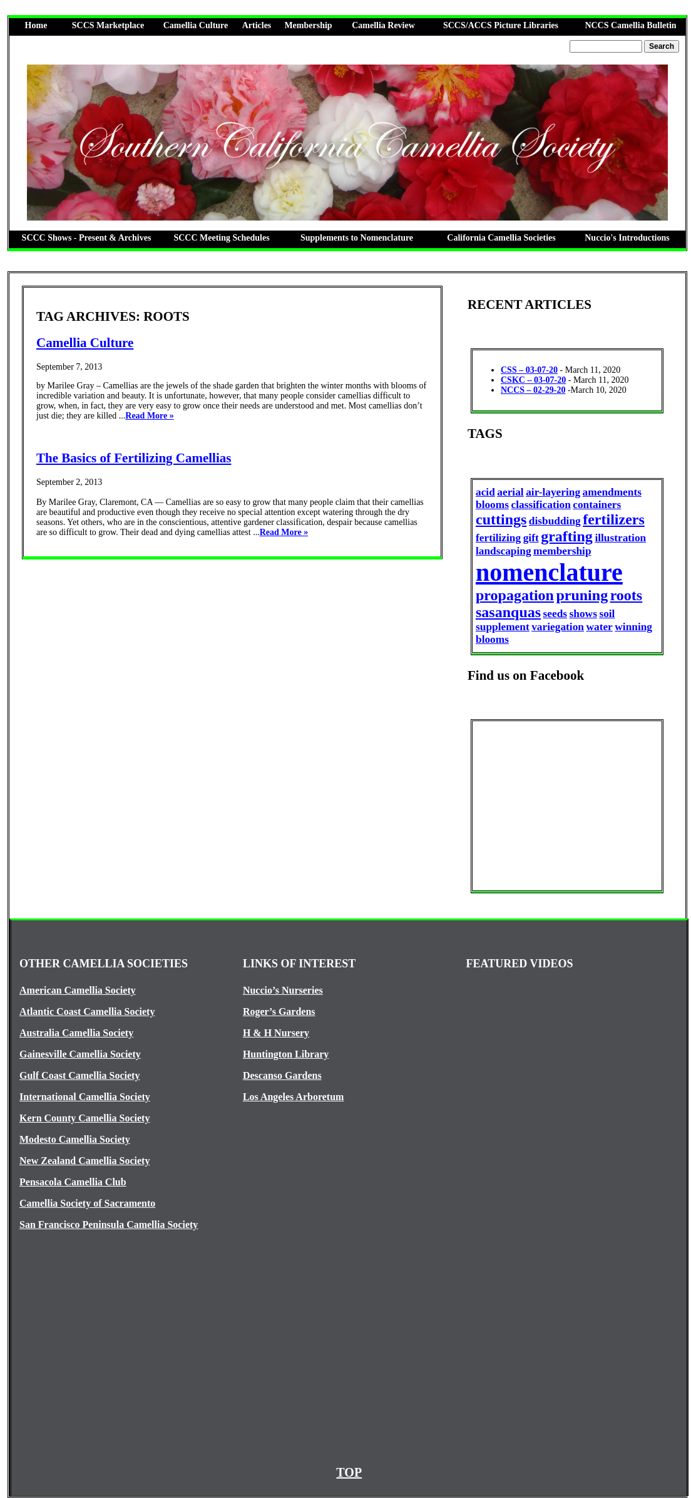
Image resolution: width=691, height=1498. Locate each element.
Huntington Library (286, 1054)
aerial (510, 492)
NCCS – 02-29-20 (533, 390)
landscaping (503, 551)
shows (583, 614)
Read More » (149, 415)
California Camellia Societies (501, 237)
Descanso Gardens (282, 1075)
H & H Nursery (276, 1032)
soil (607, 614)
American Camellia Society (77, 990)
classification (540, 505)
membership (562, 551)
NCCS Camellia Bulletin (630, 25)
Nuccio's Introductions (627, 237)
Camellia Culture (195, 25)
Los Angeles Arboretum (293, 1096)
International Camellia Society (84, 1096)
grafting (567, 536)
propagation (515, 595)
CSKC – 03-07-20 (533, 380)
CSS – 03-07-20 (529, 370)
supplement (503, 627)
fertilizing (498, 538)
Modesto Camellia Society (74, 1139)
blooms (492, 505)
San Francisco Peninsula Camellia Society (108, 1224)
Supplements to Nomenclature (356, 237)
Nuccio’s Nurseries (283, 990)
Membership (308, 25)
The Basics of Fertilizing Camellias (133, 458)
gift (531, 538)
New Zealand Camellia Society (84, 1160)
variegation (557, 627)
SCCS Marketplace (108, 25)
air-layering (553, 492)
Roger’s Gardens (279, 1011)
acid (485, 492)
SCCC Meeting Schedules (221, 237)
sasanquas (508, 612)
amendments (612, 492)
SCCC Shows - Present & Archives (86, 237)
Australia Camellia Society (76, 1032)
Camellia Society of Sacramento (87, 1203)
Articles (257, 25)
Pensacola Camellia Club (72, 1182)
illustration (620, 538)
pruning (582, 595)
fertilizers (614, 519)
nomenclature (549, 572)
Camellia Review (383, 25)
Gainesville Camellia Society (80, 1054)
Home (36, 25)
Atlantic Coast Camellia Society (87, 1011)
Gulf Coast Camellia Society (79, 1075)
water (599, 627)
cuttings (501, 519)
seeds (555, 614)
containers (597, 505)
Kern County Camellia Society (84, 1118)
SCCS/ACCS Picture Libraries (500, 25)
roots (626, 595)
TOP (349, 1472)
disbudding (555, 521)
